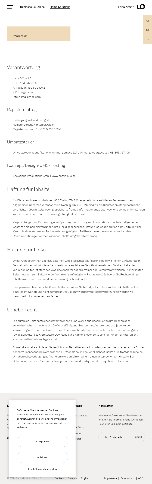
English (85, 478)
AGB (140, 478)
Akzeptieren (42, 441)
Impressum (110, 478)
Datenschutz (127, 478)
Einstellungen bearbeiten (42, 468)
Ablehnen (42, 457)
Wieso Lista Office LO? (76, 415)
